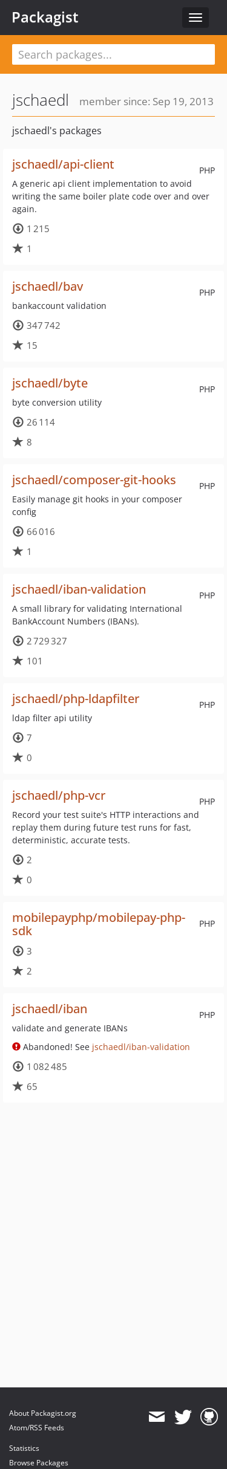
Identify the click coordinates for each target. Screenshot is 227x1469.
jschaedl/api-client (63, 164)
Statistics (24, 1448)
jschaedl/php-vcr (58, 795)
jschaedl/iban (49, 1008)
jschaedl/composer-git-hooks (94, 480)
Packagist (45, 17)
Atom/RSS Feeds (36, 1427)
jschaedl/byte (50, 383)
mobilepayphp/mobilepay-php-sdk (98, 924)
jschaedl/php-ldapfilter (75, 698)
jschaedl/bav (47, 286)
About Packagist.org (42, 1413)
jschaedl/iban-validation (79, 589)
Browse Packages (38, 1463)
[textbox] (113, 54)
